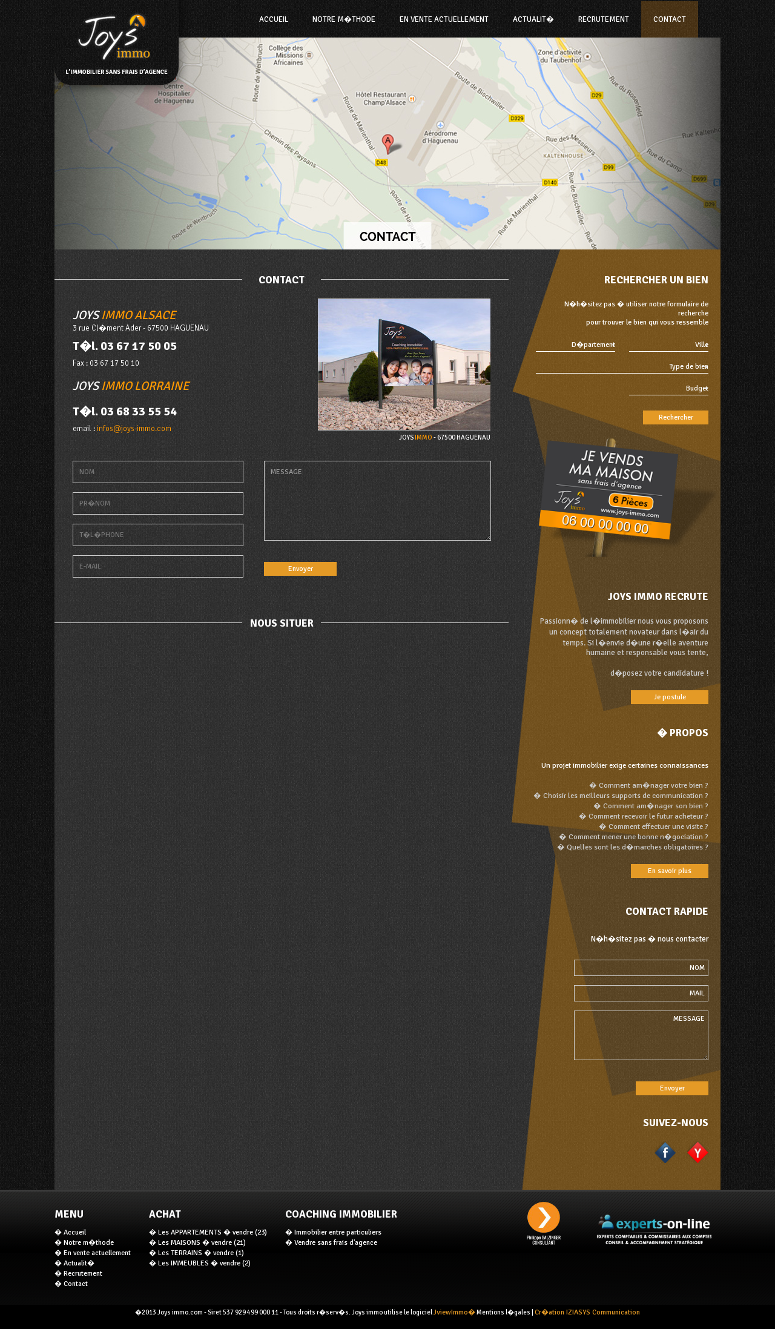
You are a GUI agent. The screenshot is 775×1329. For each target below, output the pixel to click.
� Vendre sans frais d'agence (331, 1242)
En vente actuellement (444, 19)
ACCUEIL (273, 19)
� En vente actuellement (92, 1253)
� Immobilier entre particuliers (333, 1232)
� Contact (71, 1283)
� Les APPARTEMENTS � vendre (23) (208, 1232)
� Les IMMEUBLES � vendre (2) (200, 1263)
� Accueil (70, 1232)
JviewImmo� (454, 1312)
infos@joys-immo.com (134, 429)
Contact (669, 19)
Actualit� (533, 19)
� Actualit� (74, 1263)
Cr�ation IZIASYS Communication (587, 1312)
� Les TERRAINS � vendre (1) (196, 1253)
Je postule (670, 697)
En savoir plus (669, 871)
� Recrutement (78, 1273)
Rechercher (676, 417)
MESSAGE (377, 501)
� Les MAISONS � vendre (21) (197, 1242)
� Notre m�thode (84, 1242)
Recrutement (603, 19)
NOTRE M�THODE (343, 19)
